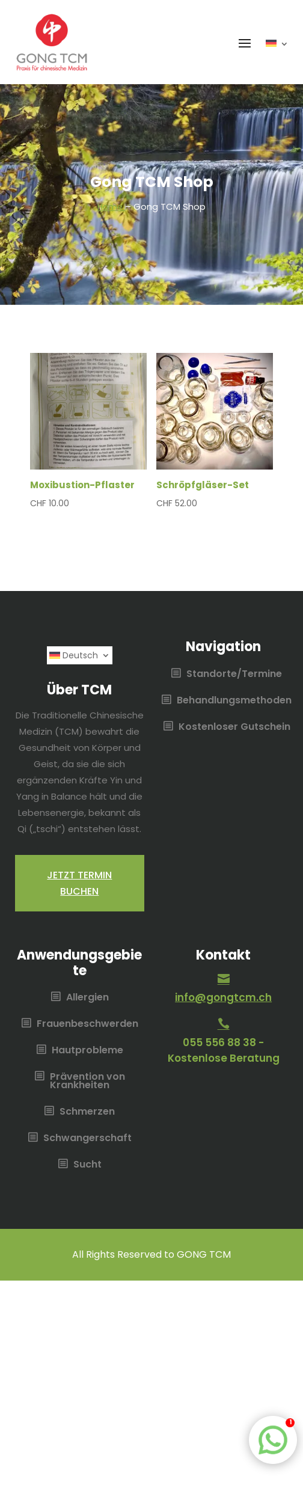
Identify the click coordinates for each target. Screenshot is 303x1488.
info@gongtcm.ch (223, 997)
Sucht (87, 1165)
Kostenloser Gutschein (234, 727)
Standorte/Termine (234, 675)
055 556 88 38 (219, 1042)
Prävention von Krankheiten (87, 1081)
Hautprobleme (87, 1051)
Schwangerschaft (87, 1139)
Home (111, 207)
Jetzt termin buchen (79, 883)
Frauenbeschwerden (87, 1024)
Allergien (87, 998)
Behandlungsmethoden (234, 701)
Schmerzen (87, 1112)
